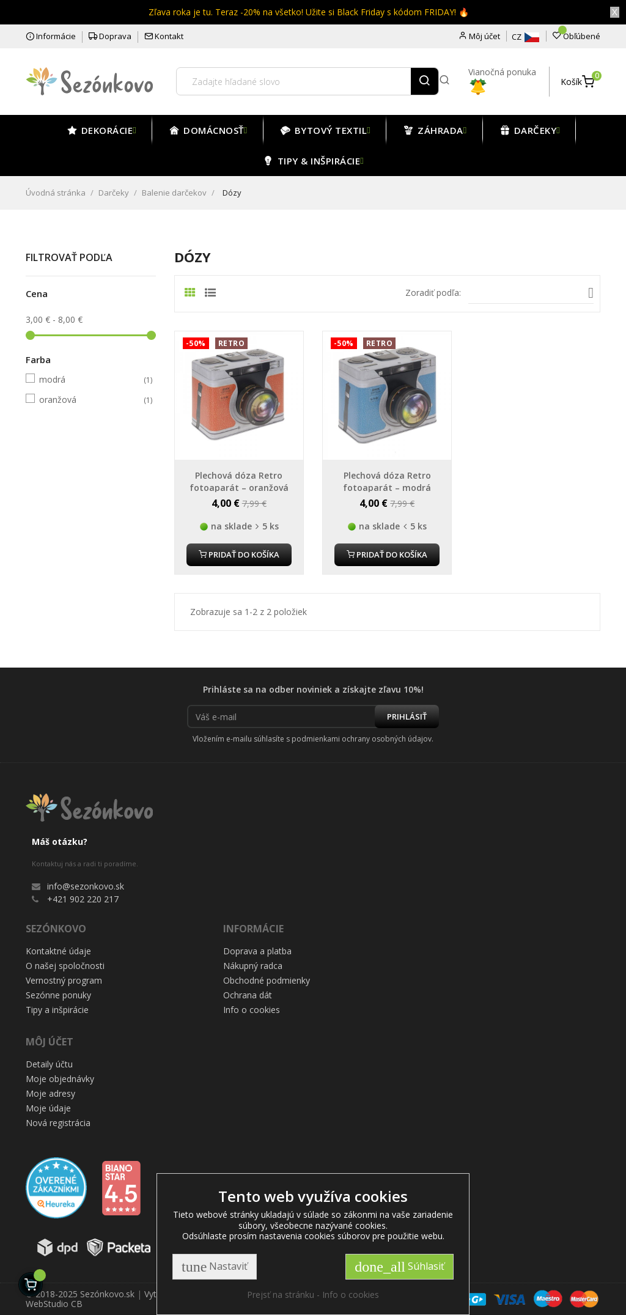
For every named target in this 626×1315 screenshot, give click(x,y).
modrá (89, 380)
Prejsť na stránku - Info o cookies (313, 1294)
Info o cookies (251, 1009)
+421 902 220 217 (83, 899)
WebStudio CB (54, 1303)
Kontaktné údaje (58, 951)
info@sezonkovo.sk (85, 886)
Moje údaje (48, 1108)
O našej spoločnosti (65, 965)
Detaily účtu (49, 1064)
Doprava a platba (257, 951)
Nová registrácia (58, 1123)
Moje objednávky (60, 1079)
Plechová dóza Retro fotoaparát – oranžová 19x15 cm (239, 488)
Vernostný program (64, 980)
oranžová (89, 400)
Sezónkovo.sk (107, 1294)
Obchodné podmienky (266, 980)
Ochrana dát (247, 995)
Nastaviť (215, 1267)
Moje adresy (50, 1093)
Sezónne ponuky (58, 995)
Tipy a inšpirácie (57, 1009)
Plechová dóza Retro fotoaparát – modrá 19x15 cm (387, 488)
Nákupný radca (252, 965)
